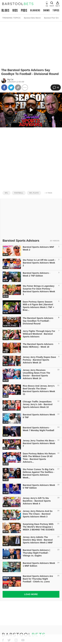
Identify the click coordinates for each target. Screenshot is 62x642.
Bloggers (35, 10)
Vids (15, 10)
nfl (6, 193)
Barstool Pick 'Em (51, 18)
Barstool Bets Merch (32, 18)
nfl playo (34, 193)
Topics (56, 10)
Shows (46, 10)
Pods (24, 10)
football (18, 193)
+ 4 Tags (48, 193)
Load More (31, 594)
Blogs (5, 10)
